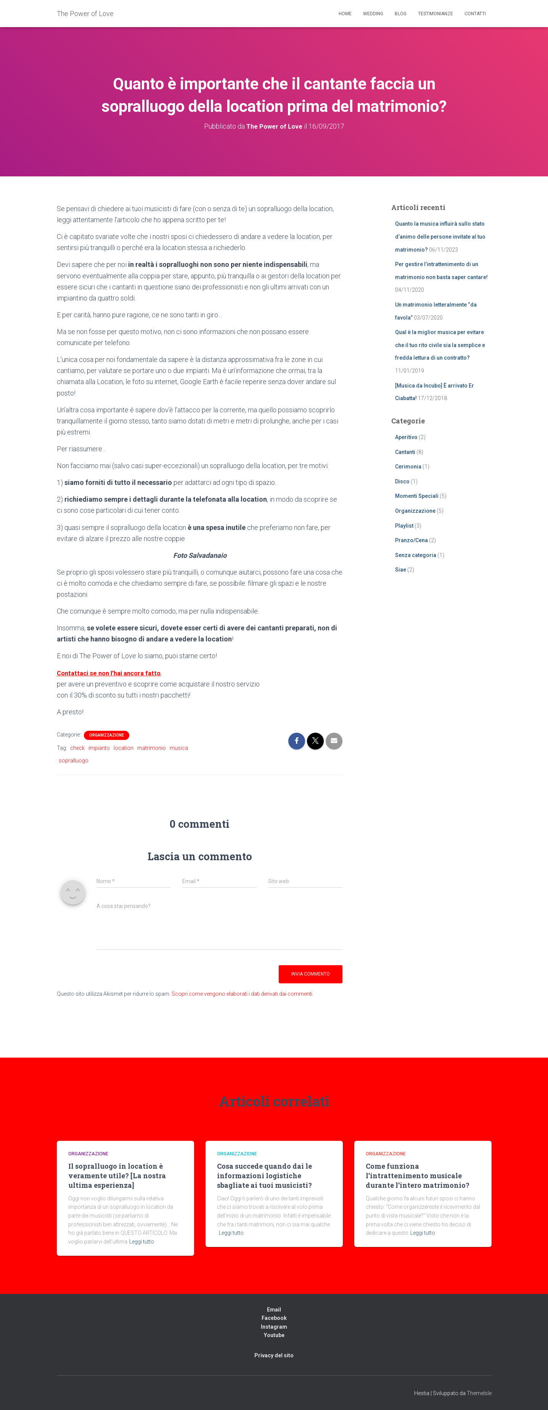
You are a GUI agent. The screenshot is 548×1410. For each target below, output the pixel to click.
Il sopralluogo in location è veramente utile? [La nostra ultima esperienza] (117, 1175)
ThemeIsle (479, 1393)
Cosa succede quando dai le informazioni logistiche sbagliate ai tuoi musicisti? (264, 1175)
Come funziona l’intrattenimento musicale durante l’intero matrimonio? (417, 1175)
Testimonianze (435, 13)
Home (345, 13)
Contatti (475, 13)
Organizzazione (106, 735)
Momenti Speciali (417, 496)
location (123, 748)
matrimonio (151, 748)
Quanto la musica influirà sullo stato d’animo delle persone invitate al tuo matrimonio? (440, 236)
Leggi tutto (141, 1242)
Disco (402, 481)
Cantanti (405, 452)
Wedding (373, 13)
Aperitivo (406, 437)
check (77, 748)
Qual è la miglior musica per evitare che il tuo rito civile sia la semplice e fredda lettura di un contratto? (440, 345)
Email (274, 1309)
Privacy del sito (274, 1355)
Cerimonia (408, 467)
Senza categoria (415, 555)
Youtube (274, 1335)
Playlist (404, 526)
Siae (400, 570)
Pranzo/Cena (411, 540)
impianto (99, 748)
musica (179, 748)
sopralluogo (73, 760)
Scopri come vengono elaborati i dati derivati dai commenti (242, 994)
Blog (401, 13)
